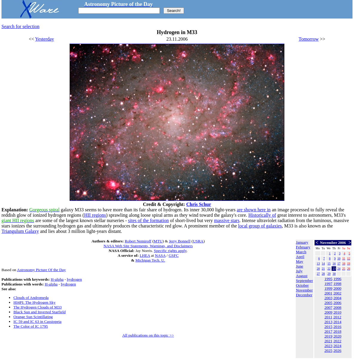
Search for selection (20, 26)
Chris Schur (198, 204)
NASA (160, 255)
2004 (337, 298)
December (304, 295)
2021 (328, 341)
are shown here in (254, 209)
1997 (328, 283)
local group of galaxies (260, 225)
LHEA (145, 255)
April (300, 256)
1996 (337, 278)
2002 (337, 293)
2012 (337, 317)
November (304, 290)
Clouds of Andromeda (31, 297)
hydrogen (74, 279)
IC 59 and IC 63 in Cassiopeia (37, 321)
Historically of (262, 215)
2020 (337, 336)
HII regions (95, 215)
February (303, 247)
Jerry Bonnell (179, 241)
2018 (337, 331)
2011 (328, 317)
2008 (337, 307)
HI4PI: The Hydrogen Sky (34, 302)
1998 (337, 283)
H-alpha (57, 279)
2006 (337, 302)
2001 (328, 293)
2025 (328, 350)
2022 (337, 341)
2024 (337, 345)
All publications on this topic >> (148, 335)
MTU (158, 241)
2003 (328, 298)
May (299, 261)
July (299, 271)
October (302, 285)
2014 (337, 322)
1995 (328, 278)
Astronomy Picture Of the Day (41, 270)
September (304, 280)
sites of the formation (148, 220)
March (301, 252)
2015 (328, 326)
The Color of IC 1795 (30, 326)
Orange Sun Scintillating (33, 316)
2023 (328, 345)
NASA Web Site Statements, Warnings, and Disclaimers (148, 246)
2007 (328, 307)
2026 (337, 350)
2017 (328, 331)
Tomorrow (309, 39)
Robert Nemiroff (138, 241)
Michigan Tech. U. (150, 260)
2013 (328, 322)
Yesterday (44, 39)
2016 (337, 326)
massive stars (227, 220)
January (302, 242)
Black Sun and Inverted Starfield (39, 312)
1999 (328, 288)
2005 (328, 302)
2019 (328, 336)
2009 (328, 312)
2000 (337, 288)
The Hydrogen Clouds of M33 (37, 307)
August (302, 276)
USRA (198, 241)
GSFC (173, 255)
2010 (337, 312)
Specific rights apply (170, 250)
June (299, 266)
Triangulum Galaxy (20, 231)
